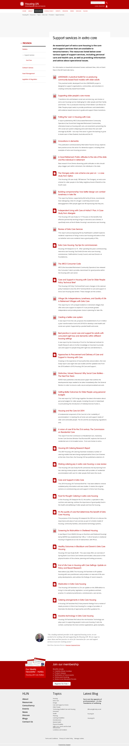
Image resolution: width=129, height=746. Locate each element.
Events (58, 11)
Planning (55, 716)
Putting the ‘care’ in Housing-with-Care (74, 117)
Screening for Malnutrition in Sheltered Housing (78, 531)
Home (24, 11)
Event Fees (29, 60)
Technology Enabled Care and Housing (64, 709)
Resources (38, 11)
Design (55, 703)
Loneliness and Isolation (60, 730)
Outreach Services (27, 68)
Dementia (56, 711)
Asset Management (28, 73)
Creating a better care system (70, 317)
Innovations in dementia (68, 141)
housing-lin (88, 714)
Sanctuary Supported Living (73, 645)
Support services (29, 55)
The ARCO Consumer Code (69, 264)
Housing (55, 698)
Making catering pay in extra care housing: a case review (82, 464)
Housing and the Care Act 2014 (71, 411)
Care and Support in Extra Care (71, 480)
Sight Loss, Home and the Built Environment (62, 727)
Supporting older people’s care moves (74, 96)
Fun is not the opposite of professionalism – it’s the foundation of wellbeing (92, 701)
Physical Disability (58, 724)
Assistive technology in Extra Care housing (75, 616)
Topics (39, 15)
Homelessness (57, 720)
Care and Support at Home (60, 705)
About (30, 11)
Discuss (78, 11)
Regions (65, 11)
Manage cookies (79, 738)
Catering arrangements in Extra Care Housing (77, 600)
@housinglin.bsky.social (92, 709)
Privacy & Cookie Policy (66, 738)
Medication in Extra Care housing (72, 584)
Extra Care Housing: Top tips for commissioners (77, 245)
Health (55, 713)
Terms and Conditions (51, 738)
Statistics (24, 49)
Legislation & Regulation (29, 79)
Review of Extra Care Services (70, 229)
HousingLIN (88, 718)
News (72, 11)
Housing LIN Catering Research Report (74, 448)
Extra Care (44, 15)
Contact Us (27, 721)
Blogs (85, 11)
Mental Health (57, 722)
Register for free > (62, 684)
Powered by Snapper (64, 745)
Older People (56, 707)
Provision (51, 15)
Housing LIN (25, 15)
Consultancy (48, 11)
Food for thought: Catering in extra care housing (78, 496)
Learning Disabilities (58, 718)
